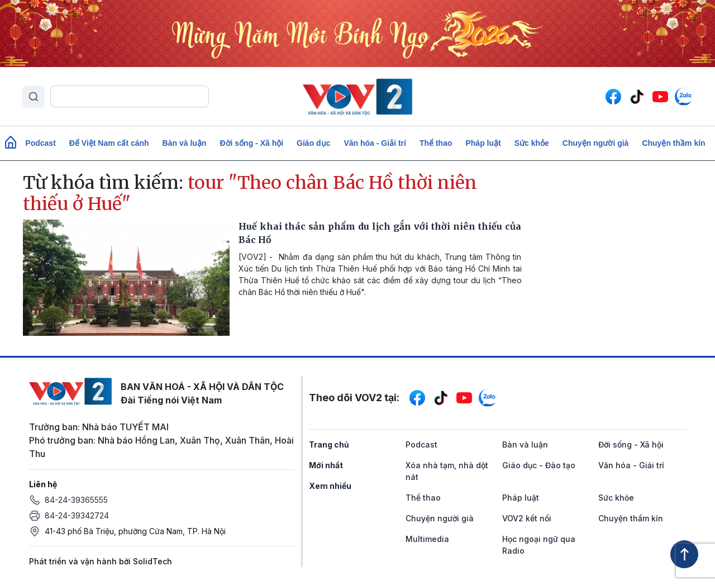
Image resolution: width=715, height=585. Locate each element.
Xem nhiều (330, 486)
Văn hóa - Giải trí (375, 143)
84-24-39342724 (77, 515)
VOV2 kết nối (526, 518)
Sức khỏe (531, 143)
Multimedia (427, 539)
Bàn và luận (185, 143)
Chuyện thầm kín (673, 143)
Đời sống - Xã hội (251, 143)
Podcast (40, 143)
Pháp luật (482, 143)
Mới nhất (326, 465)
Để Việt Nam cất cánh (109, 143)
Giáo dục (313, 143)
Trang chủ (329, 444)
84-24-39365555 (76, 500)
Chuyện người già (596, 143)
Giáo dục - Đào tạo (538, 465)
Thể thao (436, 143)
